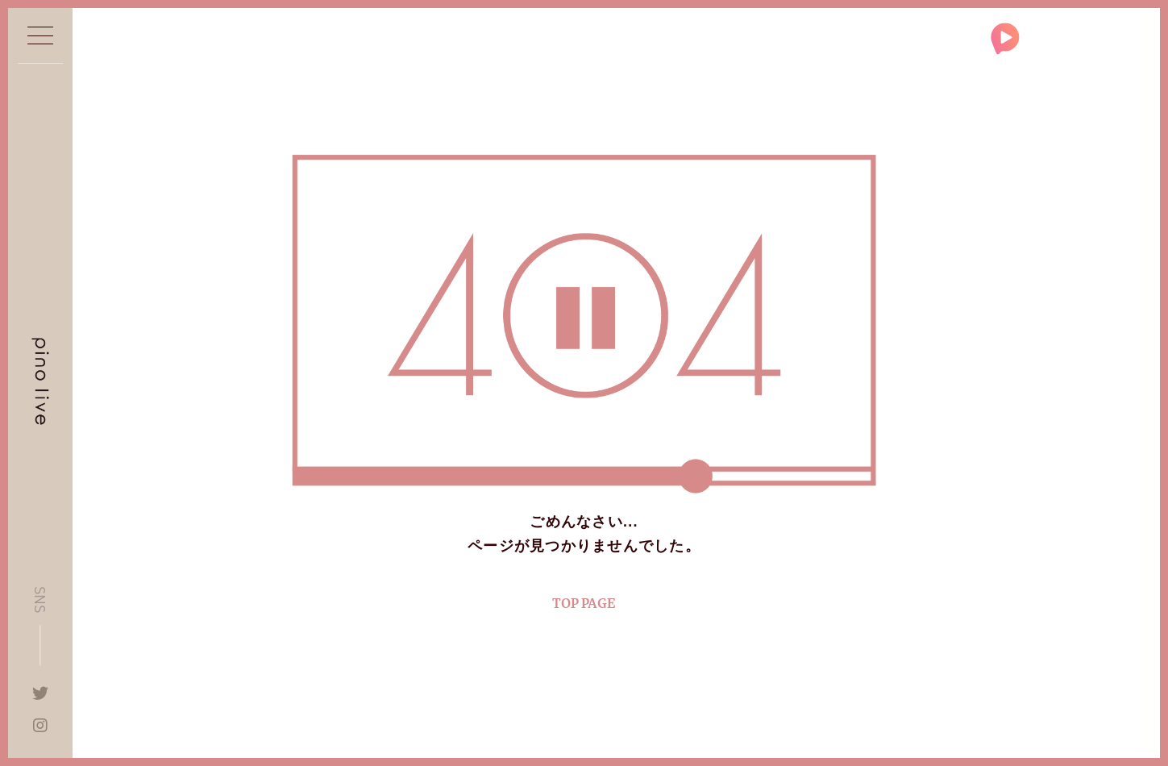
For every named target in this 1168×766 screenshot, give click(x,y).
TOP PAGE (584, 603)
